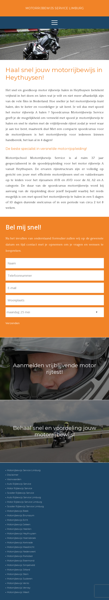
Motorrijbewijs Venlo (18, 583)
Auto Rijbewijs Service (19, 483)
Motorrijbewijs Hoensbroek (21, 538)
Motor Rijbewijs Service (19, 488)
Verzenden (13, 323)
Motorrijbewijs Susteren (19, 578)
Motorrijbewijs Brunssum (20, 515)
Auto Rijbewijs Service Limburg (24, 497)
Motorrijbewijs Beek (18, 510)
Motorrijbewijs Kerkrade (20, 542)
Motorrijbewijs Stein (18, 574)
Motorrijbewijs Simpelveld (21, 565)
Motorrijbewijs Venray (18, 587)
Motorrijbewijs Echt (17, 520)
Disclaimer (12, 474)
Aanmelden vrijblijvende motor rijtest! (54, 368)
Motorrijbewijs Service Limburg (55, 8)
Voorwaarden (14, 479)
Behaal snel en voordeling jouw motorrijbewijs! (54, 431)
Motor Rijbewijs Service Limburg (24, 501)
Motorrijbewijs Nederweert (21, 551)
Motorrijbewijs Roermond (20, 560)
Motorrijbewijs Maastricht (20, 547)
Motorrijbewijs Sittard (18, 569)
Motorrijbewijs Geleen (18, 524)
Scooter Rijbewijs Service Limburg (25, 506)
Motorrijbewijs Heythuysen (21, 533)
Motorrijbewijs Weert (18, 592)
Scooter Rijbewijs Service (20, 492)
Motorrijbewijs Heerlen (19, 529)
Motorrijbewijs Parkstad (19, 556)
